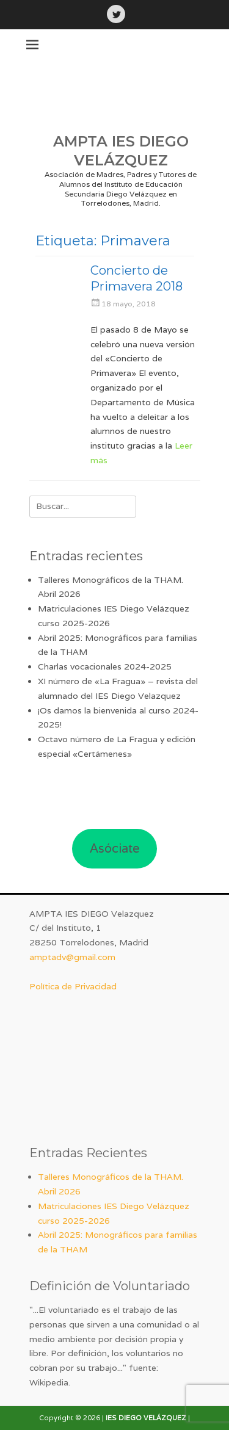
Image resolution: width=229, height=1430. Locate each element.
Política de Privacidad (73, 986)
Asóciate (115, 848)
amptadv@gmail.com (72, 957)
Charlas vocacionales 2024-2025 (105, 666)
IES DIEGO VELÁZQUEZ (146, 1418)
